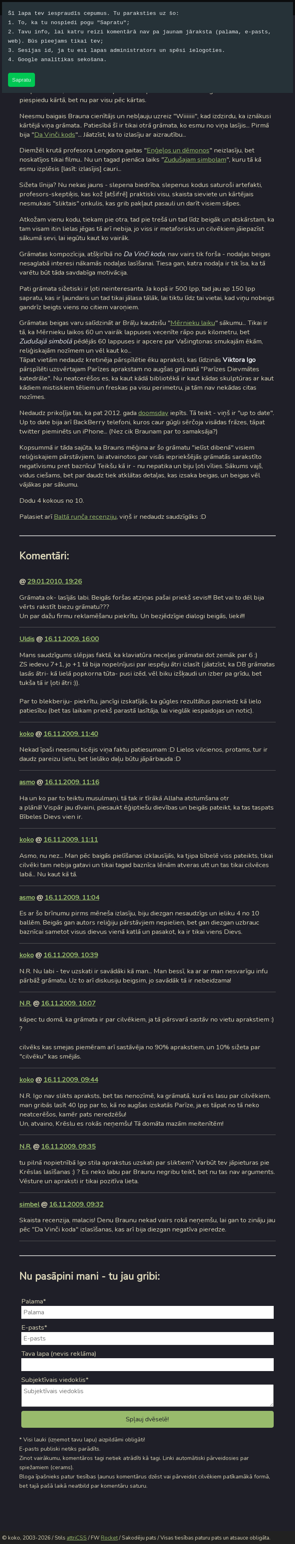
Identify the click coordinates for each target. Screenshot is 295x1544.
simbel (29, 1204)
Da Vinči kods (54, 134)
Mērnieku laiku (192, 322)
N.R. (25, 1003)
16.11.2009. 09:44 (70, 1079)
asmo (27, 782)
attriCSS (77, 1538)
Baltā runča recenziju (85, 516)
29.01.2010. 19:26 (54, 581)
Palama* (33, 1301)
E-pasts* (34, 1327)
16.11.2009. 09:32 (76, 1204)
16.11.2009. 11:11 (70, 839)
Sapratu (21, 80)
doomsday (153, 412)
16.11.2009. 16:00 (71, 639)
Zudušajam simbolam (195, 159)
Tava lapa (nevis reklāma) (58, 1353)
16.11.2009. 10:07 (68, 1003)
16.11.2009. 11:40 (70, 733)
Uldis (27, 639)
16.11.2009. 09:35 (68, 1146)
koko (26, 733)
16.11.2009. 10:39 (70, 955)
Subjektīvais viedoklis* (55, 1379)
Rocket (109, 1538)
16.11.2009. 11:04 (72, 897)
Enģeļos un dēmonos (178, 150)
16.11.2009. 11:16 (72, 782)
